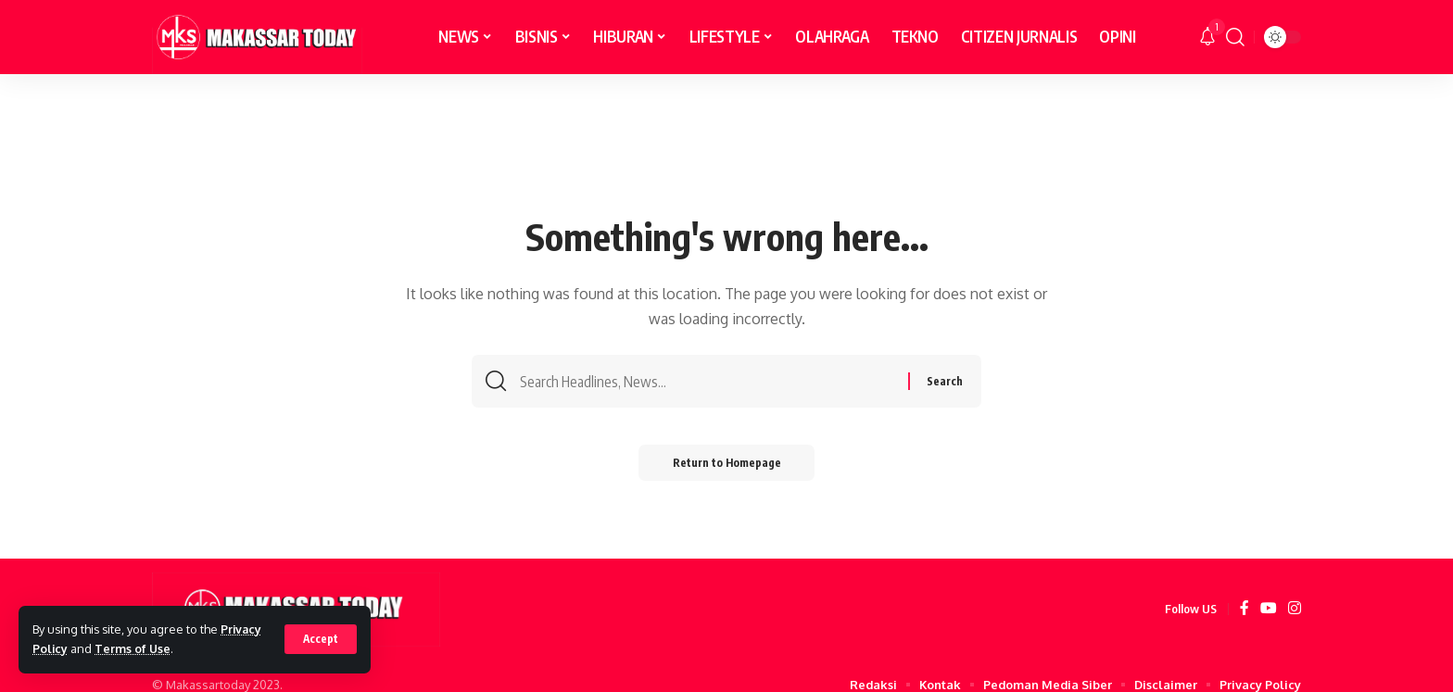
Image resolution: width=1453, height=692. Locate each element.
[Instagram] (1294, 609)
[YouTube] (1268, 609)
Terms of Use (133, 648)
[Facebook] (1244, 609)
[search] (1235, 37)
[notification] (1207, 37)
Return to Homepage (727, 465)
